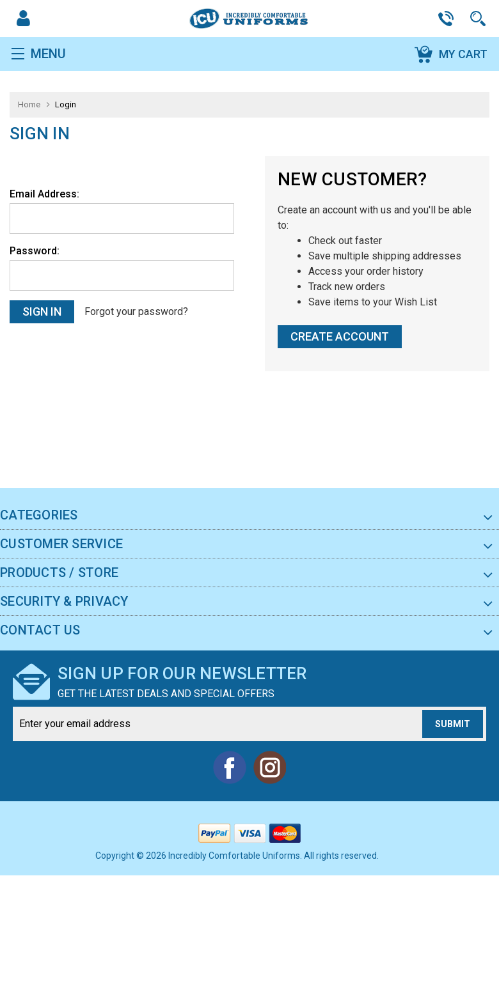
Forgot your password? (135, 311)
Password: (34, 249)
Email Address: (44, 193)
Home (29, 104)
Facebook (229, 766)
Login (65, 104)
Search (479, 18)
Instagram (269, 766)
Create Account (339, 335)
